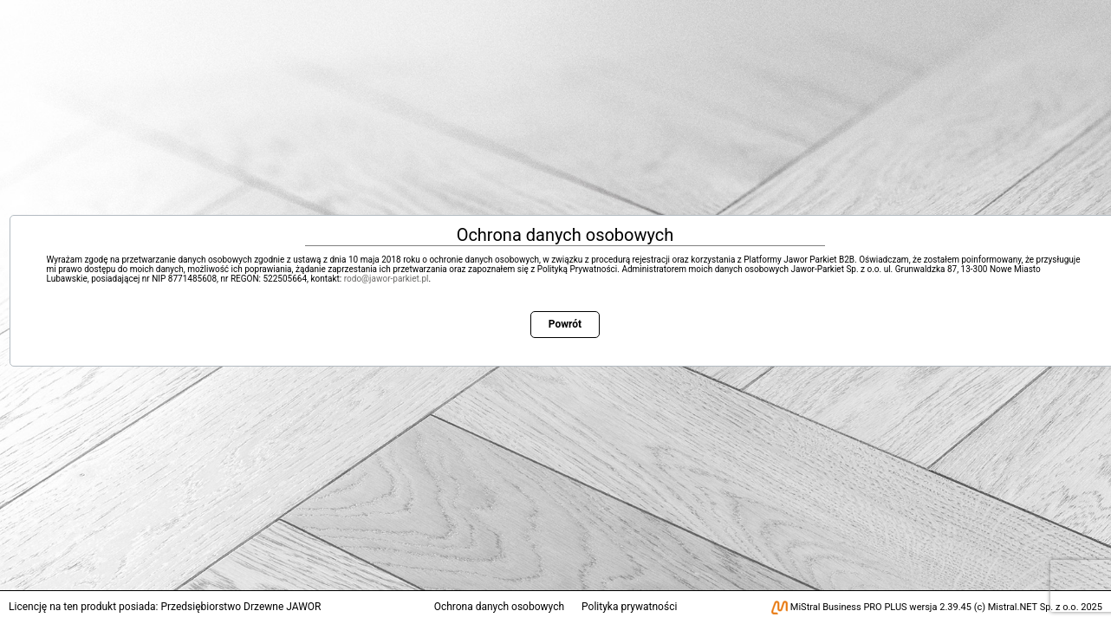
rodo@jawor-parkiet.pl (386, 278)
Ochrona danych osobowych (499, 607)
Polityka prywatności (629, 607)
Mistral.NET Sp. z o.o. (1033, 607)
